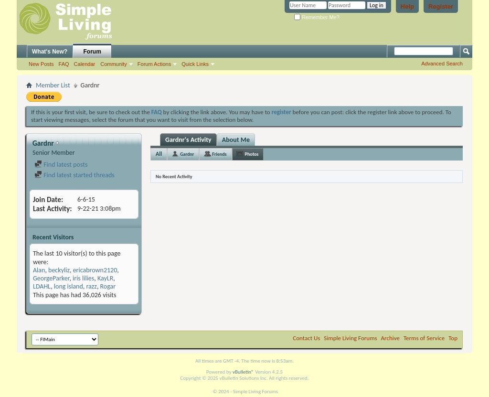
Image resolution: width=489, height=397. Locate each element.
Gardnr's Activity (188, 140)
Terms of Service (424, 338)
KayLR (105, 278)
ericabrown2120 (95, 270)
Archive (390, 338)
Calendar (85, 64)
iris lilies (83, 278)
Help (407, 6)
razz (91, 286)
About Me (236, 140)
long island (68, 286)
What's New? (49, 51)
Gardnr (187, 154)
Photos (252, 154)
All (159, 153)
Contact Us (306, 338)
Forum (92, 51)
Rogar (108, 286)
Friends (219, 154)
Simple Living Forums (350, 338)
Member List (53, 85)
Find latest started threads (74, 175)
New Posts (41, 64)
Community (113, 64)
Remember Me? (317, 17)
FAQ (64, 64)
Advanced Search (442, 63)
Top (452, 338)
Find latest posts (60, 165)
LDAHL (42, 286)
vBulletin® (243, 372)
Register (440, 6)
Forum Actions (154, 64)
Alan (39, 270)
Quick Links (195, 64)
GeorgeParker (51, 278)
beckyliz (59, 270)
